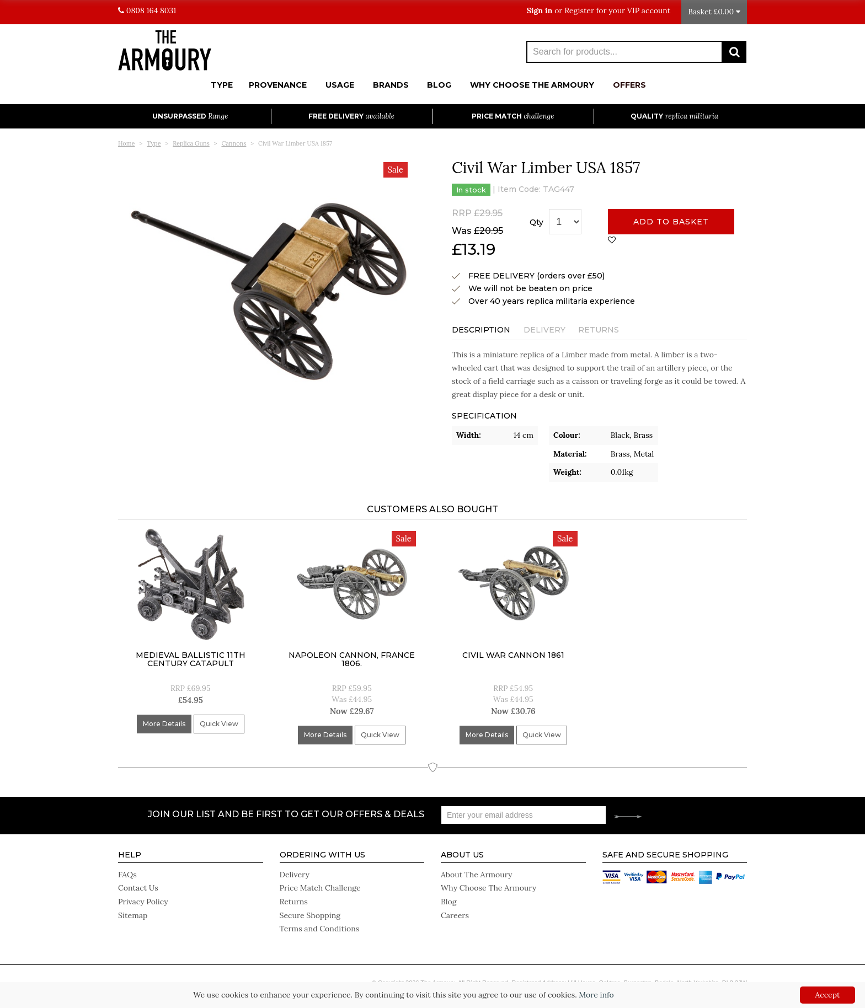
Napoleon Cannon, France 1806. (352, 659)
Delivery (544, 330)
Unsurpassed (190, 116)
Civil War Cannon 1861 (513, 655)
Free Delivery (351, 116)
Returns (598, 330)
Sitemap (132, 913)
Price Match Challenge (320, 887)
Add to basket (671, 222)
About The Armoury (476, 873)
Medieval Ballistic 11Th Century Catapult (190, 659)
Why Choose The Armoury (532, 85)
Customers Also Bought (432, 509)
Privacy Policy (143, 900)
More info (596, 995)
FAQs (127, 873)
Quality (674, 116)
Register (579, 10)
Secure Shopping (310, 913)
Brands (391, 85)
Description (481, 330)
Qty (536, 222)
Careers (455, 913)
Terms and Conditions (319, 926)
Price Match (513, 116)
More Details (164, 724)
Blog (439, 85)
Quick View (219, 724)
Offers (629, 85)
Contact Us (138, 887)
